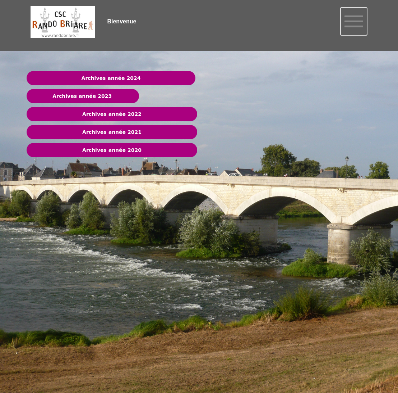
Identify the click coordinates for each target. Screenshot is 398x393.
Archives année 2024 (111, 78)
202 (102, 96)
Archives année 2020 (112, 150)
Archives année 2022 (112, 114)
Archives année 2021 (112, 132)
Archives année (74, 96)
